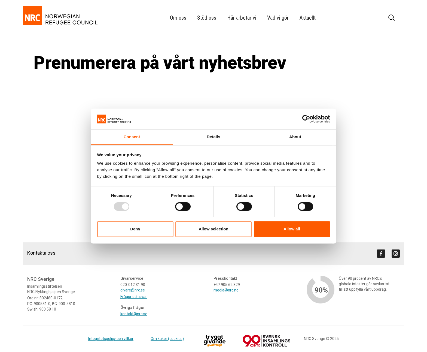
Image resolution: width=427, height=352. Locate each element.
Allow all (291, 229)
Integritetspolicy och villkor (110, 338)
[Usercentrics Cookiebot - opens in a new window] (306, 119)
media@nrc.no (226, 290)
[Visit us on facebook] (381, 253)
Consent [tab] (132, 137)
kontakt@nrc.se (133, 314)
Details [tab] (213, 137)
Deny (135, 229)
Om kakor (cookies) (167, 338)
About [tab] (295, 137)
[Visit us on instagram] (396, 253)
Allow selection (213, 229)
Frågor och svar (133, 296)
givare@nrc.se (132, 290)
